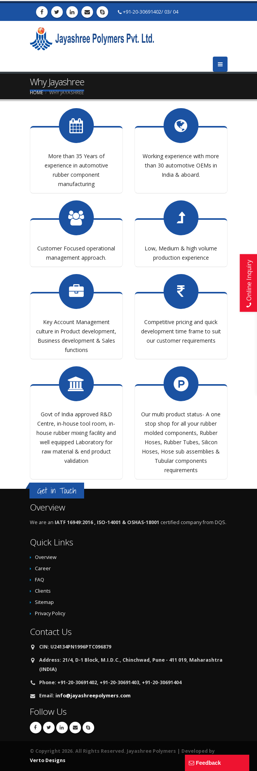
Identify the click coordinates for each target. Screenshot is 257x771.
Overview (46, 557)
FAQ (39, 579)
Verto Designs (48, 760)
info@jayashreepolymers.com (93, 695)
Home (36, 92)
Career (43, 568)
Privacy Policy (50, 613)
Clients (43, 591)
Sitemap (44, 602)
